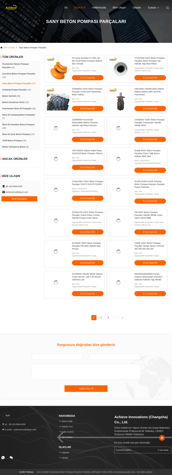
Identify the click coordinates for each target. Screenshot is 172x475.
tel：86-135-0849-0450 (14, 424)
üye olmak (162, 450)
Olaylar (137, 7)
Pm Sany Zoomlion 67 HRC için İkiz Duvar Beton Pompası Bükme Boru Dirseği (87, 61)
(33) (14, 140)
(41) (15, 66)
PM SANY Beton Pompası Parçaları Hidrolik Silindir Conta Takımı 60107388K (148, 215)
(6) (15, 147)
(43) (18, 83)
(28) (11, 96)
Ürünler (11, 47)
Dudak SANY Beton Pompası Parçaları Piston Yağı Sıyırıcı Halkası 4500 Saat (147, 153)
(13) (16, 90)
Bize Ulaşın (119, 7)
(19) (19, 75)
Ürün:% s (79, 7)
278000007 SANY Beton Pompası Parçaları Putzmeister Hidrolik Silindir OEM (149, 123)
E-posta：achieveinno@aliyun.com (19, 429)
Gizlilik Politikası (26, 472)
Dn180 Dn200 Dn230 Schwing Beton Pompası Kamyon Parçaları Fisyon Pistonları (149, 184)
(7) (18, 116)
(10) (15, 102)
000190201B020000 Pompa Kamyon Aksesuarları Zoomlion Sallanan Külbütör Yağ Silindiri (148, 277)
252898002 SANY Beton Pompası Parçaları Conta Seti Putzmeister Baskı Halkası (87, 92)
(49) (18, 126)
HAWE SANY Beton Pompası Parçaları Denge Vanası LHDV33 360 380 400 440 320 (149, 246)
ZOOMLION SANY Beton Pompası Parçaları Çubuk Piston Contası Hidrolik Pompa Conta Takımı (87, 215)
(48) (19, 108)
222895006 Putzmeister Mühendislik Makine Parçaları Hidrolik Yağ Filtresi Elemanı (85, 123)
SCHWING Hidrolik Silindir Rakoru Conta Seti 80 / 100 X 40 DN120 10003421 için (87, 277)
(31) (18, 134)
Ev (66, 7)
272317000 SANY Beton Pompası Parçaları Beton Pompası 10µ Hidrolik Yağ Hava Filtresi (149, 61)
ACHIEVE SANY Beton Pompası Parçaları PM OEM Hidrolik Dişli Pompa (86, 246)
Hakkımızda (99, 7)
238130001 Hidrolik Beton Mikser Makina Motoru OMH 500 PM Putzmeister (149, 92)
